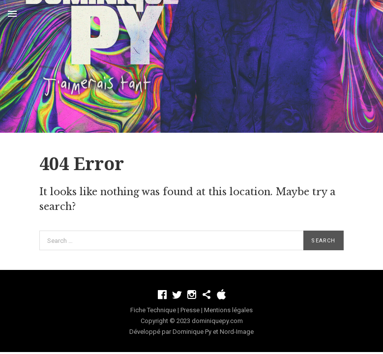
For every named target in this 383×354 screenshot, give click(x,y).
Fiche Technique (153, 310)
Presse (190, 310)
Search (323, 240)
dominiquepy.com (217, 320)
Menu (12, 14)
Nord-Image (237, 331)
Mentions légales (228, 310)
